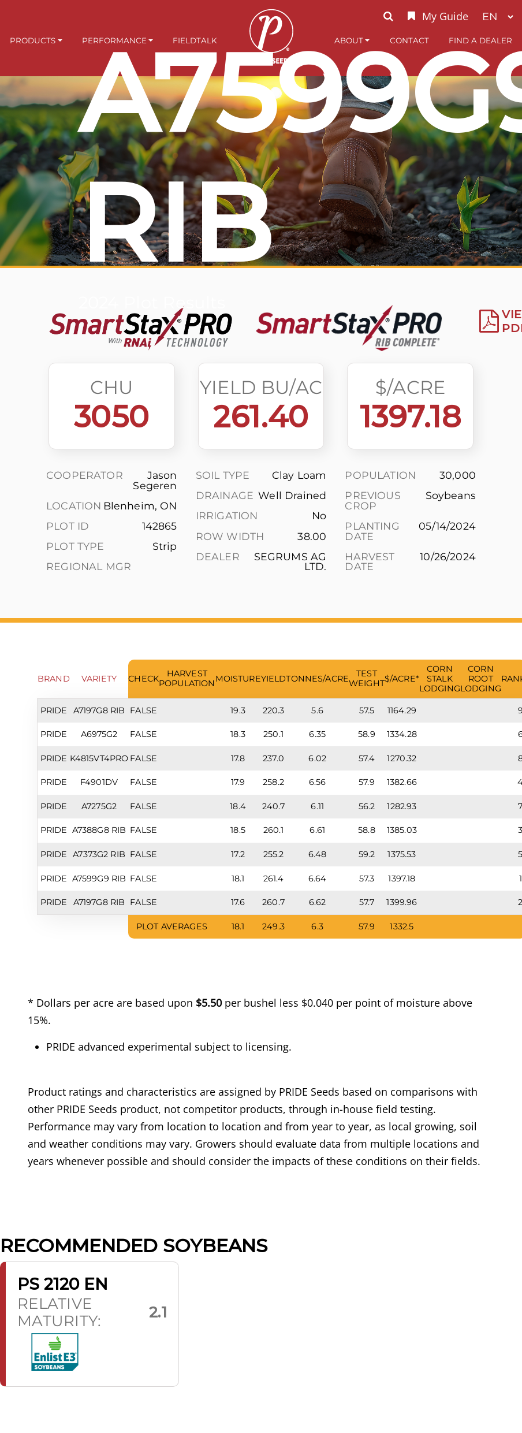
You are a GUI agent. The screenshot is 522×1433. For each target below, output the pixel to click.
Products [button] (32, 40)
